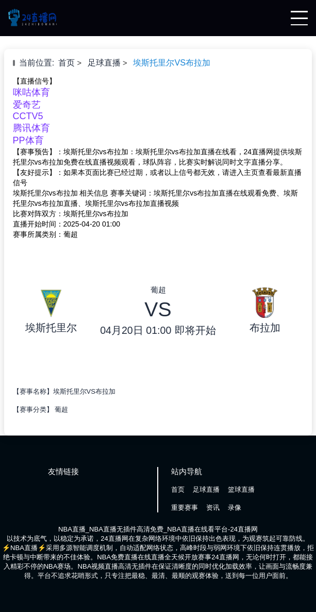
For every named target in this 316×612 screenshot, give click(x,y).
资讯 (213, 507)
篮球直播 (241, 489)
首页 (66, 62)
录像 (234, 507)
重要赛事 (184, 507)
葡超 (61, 409)
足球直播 (104, 62)
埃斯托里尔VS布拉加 (171, 62)
